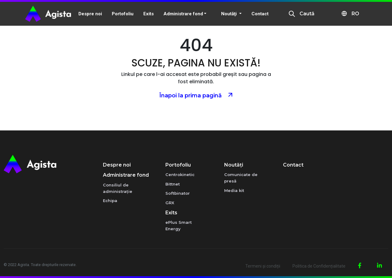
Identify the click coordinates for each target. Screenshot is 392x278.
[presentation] (292, 13)
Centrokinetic (179, 174)
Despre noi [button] (90, 14)
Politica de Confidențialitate (318, 266)
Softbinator (177, 193)
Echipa (110, 200)
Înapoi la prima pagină (196, 95)
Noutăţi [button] (229, 14)
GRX (169, 202)
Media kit (234, 190)
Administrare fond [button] (183, 14)
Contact (260, 14)
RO (350, 13)
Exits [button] (148, 14)
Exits (171, 213)
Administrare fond (126, 175)
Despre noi (117, 165)
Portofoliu (178, 165)
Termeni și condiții (262, 266)
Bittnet (172, 184)
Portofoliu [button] (123, 14)
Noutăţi (233, 165)
